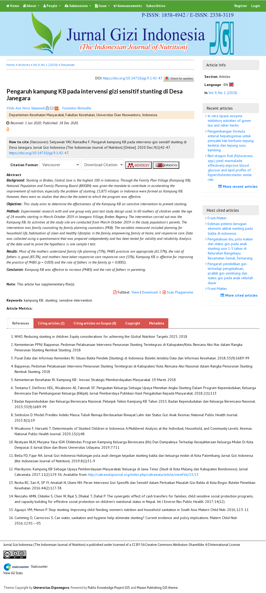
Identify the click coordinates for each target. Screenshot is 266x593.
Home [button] (10, 65)
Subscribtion (155, 6)
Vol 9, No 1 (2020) (45, 65)
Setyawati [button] (68, 65)
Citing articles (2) (51, 323)
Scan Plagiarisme (178, 292)
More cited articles (240, 295)
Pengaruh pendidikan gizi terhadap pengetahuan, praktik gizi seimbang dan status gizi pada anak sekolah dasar (230, 273)
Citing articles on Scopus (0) (95, 323)
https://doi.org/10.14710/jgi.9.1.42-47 (132, 78)
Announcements (128, 6)
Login (255, 6)
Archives (24, 65)
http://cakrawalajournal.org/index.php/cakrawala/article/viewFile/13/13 (143, 474)
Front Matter (217, 218)
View (135, 292)
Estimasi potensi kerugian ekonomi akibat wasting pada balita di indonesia (230, 228)
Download (150, 292)
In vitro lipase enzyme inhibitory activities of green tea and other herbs (229, 121)
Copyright (132, 323)
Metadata (156, 323)
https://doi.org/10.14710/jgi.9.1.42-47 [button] (38, 153)
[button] (7, 129)
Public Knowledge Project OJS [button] (109, 587)
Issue (101, 6)
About (30, 6)
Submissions (77, 6)
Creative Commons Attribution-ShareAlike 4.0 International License (192, 544)
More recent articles (239, 186)
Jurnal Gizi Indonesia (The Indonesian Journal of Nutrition (43, 544)
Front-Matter (217, 288)
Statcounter (39, 566)
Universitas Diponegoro (51, 587)
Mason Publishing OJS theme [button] (157, 587)
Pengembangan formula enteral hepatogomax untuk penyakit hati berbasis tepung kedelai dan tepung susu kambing (230, 141)
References (20, 323)
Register (240, 6)
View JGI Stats (13, 573)
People (50, 6)
